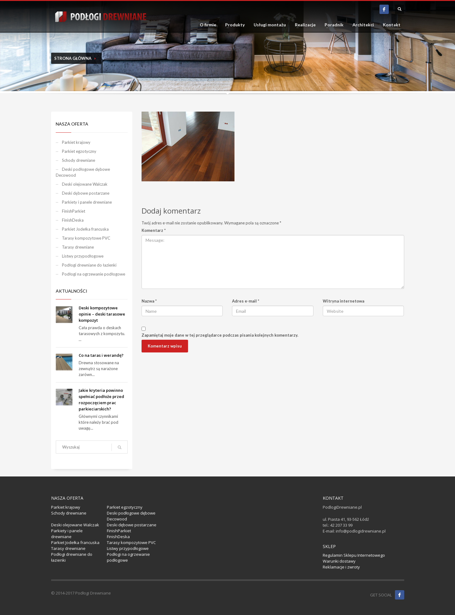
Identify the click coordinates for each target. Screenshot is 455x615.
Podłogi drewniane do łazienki (89, 265)
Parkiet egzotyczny (79, 151)
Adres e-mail (245, 301)
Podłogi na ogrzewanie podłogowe (93, 274)
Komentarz (154, 230)
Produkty (235, 24)
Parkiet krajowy (76, 142)
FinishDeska (73, 220)
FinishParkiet (73, 211)
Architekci (363, 24)
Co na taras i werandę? (101, 355)
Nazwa (149, 301)
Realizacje (305, 24)
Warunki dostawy (339, 561)
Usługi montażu (270, 24)
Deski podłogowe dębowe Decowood (83, 172)
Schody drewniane (78, 160)
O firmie (208, 24)
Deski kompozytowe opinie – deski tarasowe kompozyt (102, 314)
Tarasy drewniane (78, 247)
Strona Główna (72, 58)
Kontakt (391, 24)
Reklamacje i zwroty (341, 567)
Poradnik (334, 24)
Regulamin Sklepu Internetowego (354, 555)
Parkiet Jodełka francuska (85, 229)
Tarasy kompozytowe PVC (86, 238)
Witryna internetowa (343, 301)
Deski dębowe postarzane (85, 193)
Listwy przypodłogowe (82, 256)
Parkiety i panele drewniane (87, 202)
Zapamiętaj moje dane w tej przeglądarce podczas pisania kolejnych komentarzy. (220, 335)
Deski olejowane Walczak (84, 184)
